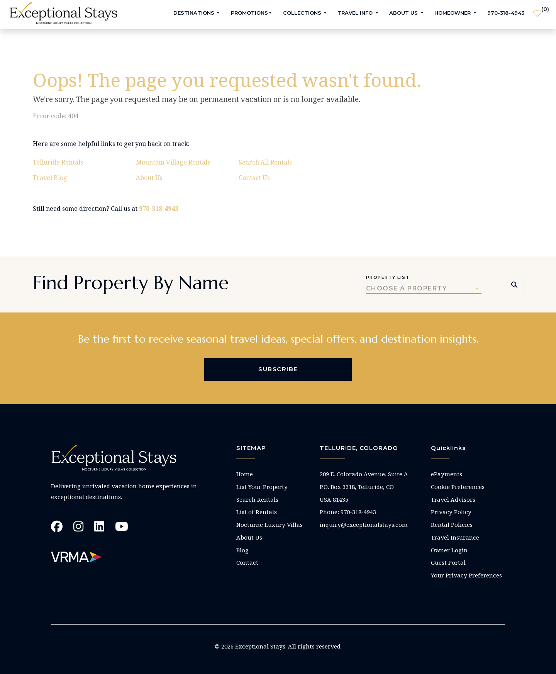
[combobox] (423, 288)
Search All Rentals (265, 162)
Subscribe (278, 369)
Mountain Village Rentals (173, 162)
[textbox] (423, 288)
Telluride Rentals (58, 162)
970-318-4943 (505, 13)
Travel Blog (50, 177)
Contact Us (254, 177)
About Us (149, 177)
